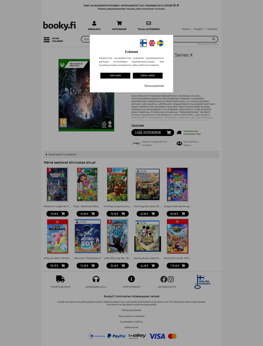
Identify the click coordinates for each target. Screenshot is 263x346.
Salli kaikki (115, 75)
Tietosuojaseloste (154, 86)
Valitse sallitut (147, 75)
